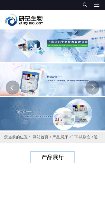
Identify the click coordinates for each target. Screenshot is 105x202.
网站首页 (40, 137)
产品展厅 (60, 137)
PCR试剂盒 (80, 137)
